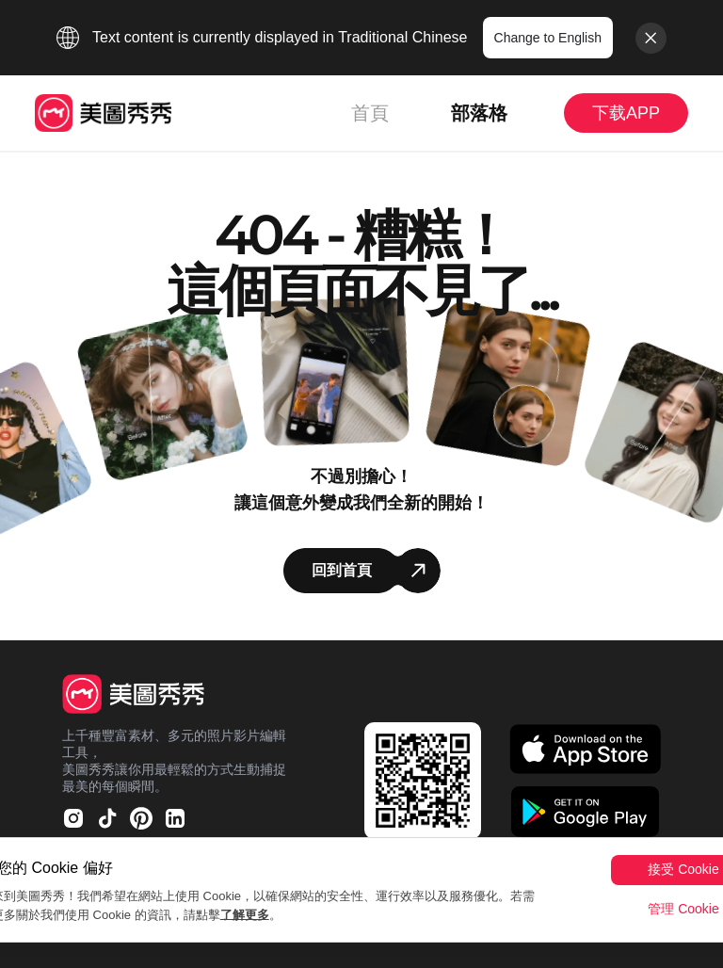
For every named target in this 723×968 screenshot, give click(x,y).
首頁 (370, 113)
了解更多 (244, 915)
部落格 (479, 113)
